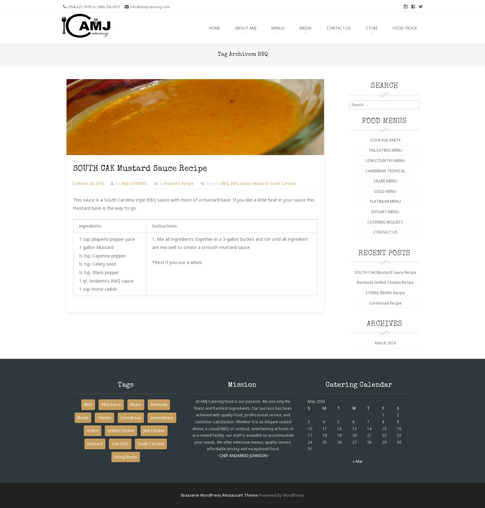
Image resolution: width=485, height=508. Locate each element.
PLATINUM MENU (385, 201)
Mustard (260, 183)
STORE (372, 28)
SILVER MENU (385, 181)
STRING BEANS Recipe (385, 292)
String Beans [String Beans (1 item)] (125, 457)
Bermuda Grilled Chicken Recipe (385, 282)
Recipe (188, 183)
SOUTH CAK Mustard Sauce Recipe (140, 169)
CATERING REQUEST (385, 222)
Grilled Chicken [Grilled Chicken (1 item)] (121, 430)
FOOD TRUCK (405, 28)
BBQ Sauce (241, 183)
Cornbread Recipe (385, 303)
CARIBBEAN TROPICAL (385, 171)
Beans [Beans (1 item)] (135, 404)
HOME (214, 28)
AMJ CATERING (134, 183)
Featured (172, 183)
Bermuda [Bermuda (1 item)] (159, 404)
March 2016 (385, 343)
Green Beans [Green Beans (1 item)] (161, 417)
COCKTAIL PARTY (385, 140)
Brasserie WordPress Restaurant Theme (219, 495)
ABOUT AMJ (245, 28)
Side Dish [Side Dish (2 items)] (120, 443)
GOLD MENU (385, 191)
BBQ (225, 183)
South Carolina (283, 183)
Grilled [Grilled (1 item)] (93, 430)
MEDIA (306, 28)
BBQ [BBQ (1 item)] (88, 404)
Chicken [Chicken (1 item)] (104, 417)
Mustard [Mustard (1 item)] (95, 443)
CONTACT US (339, 28)
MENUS (278, 28)
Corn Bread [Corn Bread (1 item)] (130, 417)
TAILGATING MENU (385, 150)
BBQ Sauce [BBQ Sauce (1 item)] (111, 404)
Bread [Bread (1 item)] (82, 417)
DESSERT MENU (385, 211)
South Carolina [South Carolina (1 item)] (151, 443)
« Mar (358, 461)
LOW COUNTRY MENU (385, 160)
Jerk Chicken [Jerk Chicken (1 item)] (154, 430)
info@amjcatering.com (150, 6)
